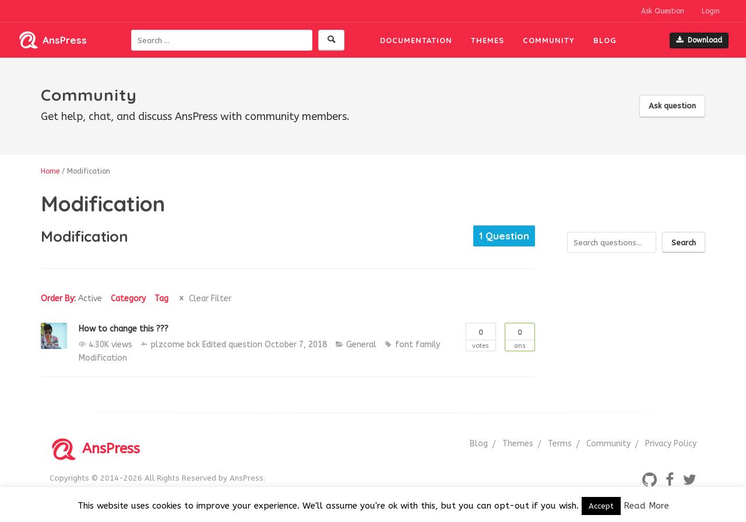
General (361, 345)
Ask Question (662, 11)
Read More (646, 505)
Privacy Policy (670, 444)
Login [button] (711, 11)
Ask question (672, 105)
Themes (487, 40)
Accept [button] (601, 506)
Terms (560, 444)
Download (699, 40)
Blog (605, 40)
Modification (103, 358)
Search (683, 242)
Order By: (71, 299)
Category (128, 299)
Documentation (416, 40)
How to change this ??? (123, 329)
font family (417, 345)
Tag (161, 299)
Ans (519, 336)
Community (549, 40)
